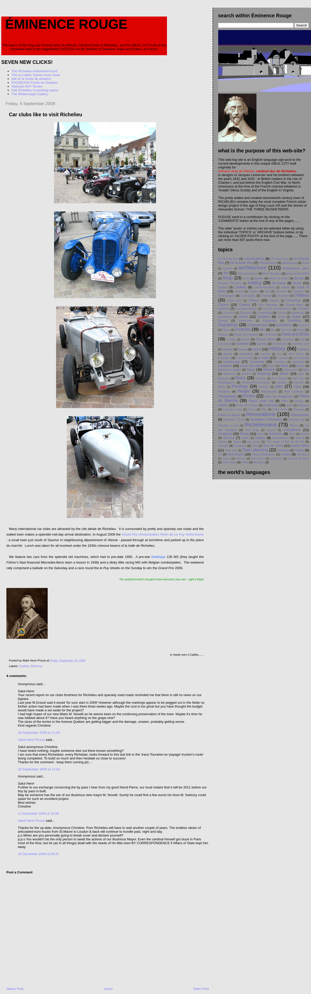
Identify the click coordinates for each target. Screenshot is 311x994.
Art (225, 273)
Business (279, 283)
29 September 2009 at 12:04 (39, 769)
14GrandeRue (254, 259)
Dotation (263, 317)
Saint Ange (252, 430)
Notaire (282, 382)
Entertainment (258, 325)
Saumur (271, 430)
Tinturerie (240, 445)
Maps (251, 369)
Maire (284, 366)
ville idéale (276, 458)
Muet (301, 373)
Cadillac (24, 666)
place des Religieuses (279, 396)
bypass (223, 287)
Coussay (245, 312)
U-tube (286, 454)
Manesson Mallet (229, 369)
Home (108, 989)
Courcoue (228, 312)
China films (234, 300)
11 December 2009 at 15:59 (38, 813)
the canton (253, 441)
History (277, 348)
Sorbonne (275, 434)
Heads (242, 349)
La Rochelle (301, 357)
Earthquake (245, 320)
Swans (299, 437)
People (244, 391)
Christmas (293, 300)
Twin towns (235, 454)
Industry (265, 354)
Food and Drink (295, 334)
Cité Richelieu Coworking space (34, 90)
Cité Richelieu (268, 304)
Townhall (283, 450)
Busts (297, 283)
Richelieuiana (261, 424)
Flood (300, 329)
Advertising (289, 262)
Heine (256, 349)
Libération (280, 362)
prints (289, 405)
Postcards (271, 405)
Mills (306, 369)
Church (223, 305)
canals (285, 287)
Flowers (223, 334)
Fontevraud (270, 334)
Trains (299, 450)
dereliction (225, 316)
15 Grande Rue (279, 258)
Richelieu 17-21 (233, 419)
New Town (298, 378)
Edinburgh (269, 320)
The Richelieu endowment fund (34, 71)
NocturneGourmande (256, 382)
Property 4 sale (232, 409)
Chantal (266, 295)
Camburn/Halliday (264, 287)
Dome (243, 317)
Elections (294, 320)
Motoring (36, 666)
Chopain (274, 300)
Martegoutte (290, 369)
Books (299, 278)
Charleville (283, 295)
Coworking (264, 312)
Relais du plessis (229, 414)
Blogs (228, 278)
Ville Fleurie (258, 458)
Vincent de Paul (298, 458)
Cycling (281, 312)
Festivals (243, 329)
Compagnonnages (246, 308)
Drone (281, 316)
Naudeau (260, 378)
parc (279, 386)
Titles (255, 445)
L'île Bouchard (244, 358)
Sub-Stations (280, 437)
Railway (298, 409)
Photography (227, 396)
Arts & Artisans (247, 273)
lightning (298, 361)
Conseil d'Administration (277, 308)
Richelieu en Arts (228, 425)
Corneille (303, 308)
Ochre (221, 386)
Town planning (255, 450)
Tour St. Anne (273, 446)
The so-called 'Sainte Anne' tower (35, 75)
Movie (284, 374)
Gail (302, 339)
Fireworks (286, 329)
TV (220, 454)
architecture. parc (296, 268)
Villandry (241, 458)
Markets (269, 369)
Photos (249, 396)
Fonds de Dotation (246, 334)
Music (240, 378)
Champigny (247, 295)
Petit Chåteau (293, 391)
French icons (265, 339)
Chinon (254, 300)
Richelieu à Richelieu (266, 419)
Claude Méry (294, 304)
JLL (279, 354)
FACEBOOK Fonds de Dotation (34, 82)
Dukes (296, 317)
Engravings (228, 325)
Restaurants (300, 415)
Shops (244, 434)
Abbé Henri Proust (31, 740)
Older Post (201, 989)
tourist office (300, 446)
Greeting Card (300, 343)
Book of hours (278, 278)
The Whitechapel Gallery (29, 94)
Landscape (232, 362)
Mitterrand (230, 373)
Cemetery (281, 291)
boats (246, 278)
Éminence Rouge (66, 24)
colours (223, 308)
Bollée (259, 278)
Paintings (240, 386)
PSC (264, 409)
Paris (297, 386)
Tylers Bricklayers (263, 454)
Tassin (222, 441)
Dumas (223, 320)
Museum (224, 378)
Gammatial (224, 343)
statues (260, 438)
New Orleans (279, 378)
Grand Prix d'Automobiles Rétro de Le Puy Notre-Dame (163, 534)
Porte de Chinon (247, 405)
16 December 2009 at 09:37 (38, 854)
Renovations (261, 414)
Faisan (226, 329)
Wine (244, 462)
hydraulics (246, 353)
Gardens (242, 343)
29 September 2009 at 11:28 (39, 732)
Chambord (298, 291)
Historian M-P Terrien (27, 86)
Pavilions (224, 391)
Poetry (299, 400)
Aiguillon (227, 268)
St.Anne (229, 438)
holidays (303, 349)
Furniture (288, 339)
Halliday (227, 349)
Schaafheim (292, 430)
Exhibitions (284, 325)
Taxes (237, 441)
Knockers (224, 357)
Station (245, 438)
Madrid (271, 366)
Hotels (228, 353)
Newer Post (14, 989)
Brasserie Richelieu (230, 283)
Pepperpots (269, 391)
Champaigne (226, 295)
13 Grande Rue (228, 258)
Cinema (244, 305)
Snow (260, 434)
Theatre (223, 445)
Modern (246, 373)
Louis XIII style (251, 366)
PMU (284, 400)
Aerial (305, 263)
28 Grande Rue (241, 263)
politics (223, 405)
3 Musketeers (268, 262)
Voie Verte (229, 462)
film (262, 330)
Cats (267, 291)
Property (303, 405)
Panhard (264, 386)
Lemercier (257, 362)
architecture (252, 267)
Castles (254, 291)
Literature (225, 366)
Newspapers (226, 382)
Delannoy (298, 312)
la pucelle (282, 358)
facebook (303, 325)
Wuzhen (259, 462)
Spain (292, 434)
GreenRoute (280, 343)
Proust (251, 409)
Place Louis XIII (261, 401)
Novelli (298, 382)
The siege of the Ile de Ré (285, 441)
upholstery (303, 454)
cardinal (238, 291)
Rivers (294, 425)
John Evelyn (296, 354)
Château (301, 295)
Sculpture (225, 434)
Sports (304, 433)
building (255, 283)
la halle (263, 358)
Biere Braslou (272, 273)
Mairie (300, 365)
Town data (231, 450)
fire (273, 329)
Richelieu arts (296, 419)
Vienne (226, 458)
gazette (262, 343)
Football (231, 339)
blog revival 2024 (297, 273)
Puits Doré (280, 409)
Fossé (246, 339)
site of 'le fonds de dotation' (31, 79)
